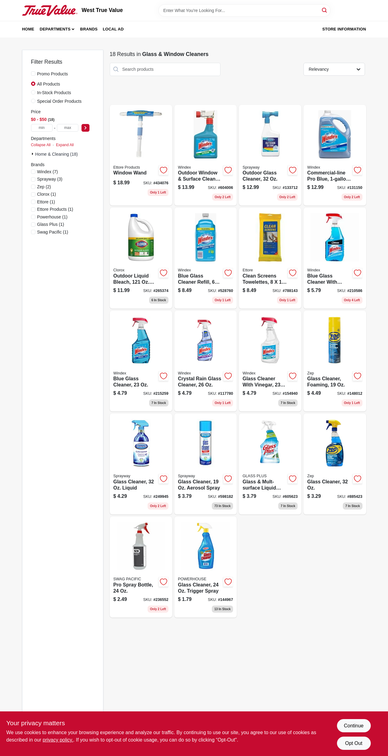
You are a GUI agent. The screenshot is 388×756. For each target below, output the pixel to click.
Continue (353, 725)
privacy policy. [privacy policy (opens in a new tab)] (58, 739)
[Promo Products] (33, 73)
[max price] (67, 128)
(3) (50, 179)
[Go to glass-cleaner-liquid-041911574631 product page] (141, 464)
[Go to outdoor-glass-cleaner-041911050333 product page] (270, 155)
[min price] (42, 128)
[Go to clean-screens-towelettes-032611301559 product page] (270, 258)
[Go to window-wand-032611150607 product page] (141, 155)
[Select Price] (85, 128)
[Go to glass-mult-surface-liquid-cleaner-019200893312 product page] (270, 464)
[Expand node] (33, 154)
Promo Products (52, 73)
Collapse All (41, 145)
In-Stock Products (54, 92)
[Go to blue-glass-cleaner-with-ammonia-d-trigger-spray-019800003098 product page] (334, 258)
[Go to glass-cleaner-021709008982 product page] (334, 464)
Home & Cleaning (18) (56, 154)
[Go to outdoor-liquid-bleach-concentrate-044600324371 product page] (141, 258)
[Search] (324, 10)
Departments (55, 29)
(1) (46, 194)
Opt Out (353, 743)
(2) (44, 186)
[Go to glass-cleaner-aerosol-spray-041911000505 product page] (205, 464)
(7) (47, 171)
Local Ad (113, 29)
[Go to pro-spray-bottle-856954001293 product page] (141, 567)
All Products (48, 84)
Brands (89, 29)
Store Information (344, 29)
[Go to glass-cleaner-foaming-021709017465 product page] (334, 361)
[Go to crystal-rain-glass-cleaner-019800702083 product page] (205, 361)
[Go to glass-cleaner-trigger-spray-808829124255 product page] (205, 567)
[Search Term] (244, 10)
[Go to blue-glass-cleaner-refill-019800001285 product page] (205, 258)
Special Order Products (59, 101)
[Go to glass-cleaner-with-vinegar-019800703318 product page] (270, 361)
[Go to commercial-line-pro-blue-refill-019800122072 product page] (334, 155)
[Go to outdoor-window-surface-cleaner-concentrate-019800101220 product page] (205, 155)
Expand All (65, 145)
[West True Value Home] (49, 10)
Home (28, 29)
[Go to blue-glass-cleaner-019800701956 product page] (141, 361)
